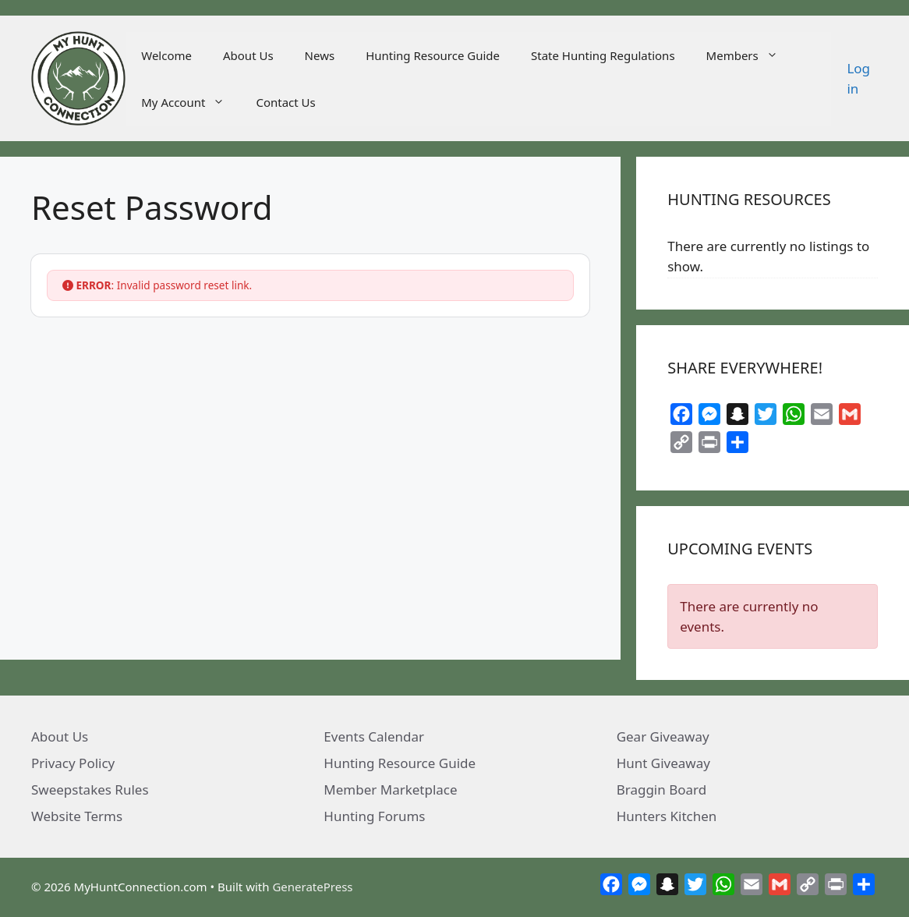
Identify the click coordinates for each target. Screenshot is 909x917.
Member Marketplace (390, 789)
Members (750, 55)
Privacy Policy (73, 763)
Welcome (166, 55)
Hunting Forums (374, 816)
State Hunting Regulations (603, 55)
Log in (858, 78)
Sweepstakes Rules (90, 789)
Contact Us (285, 102)
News (320, 55)
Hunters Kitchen (667, 816)
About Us (248, 55)
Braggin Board (662, 789)
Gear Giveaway (663, 736)
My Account (190, 102)
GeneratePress (312, 886)
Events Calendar (374, 736)
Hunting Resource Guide (433, 55)
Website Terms (76, 816)
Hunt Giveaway (663, 763)
